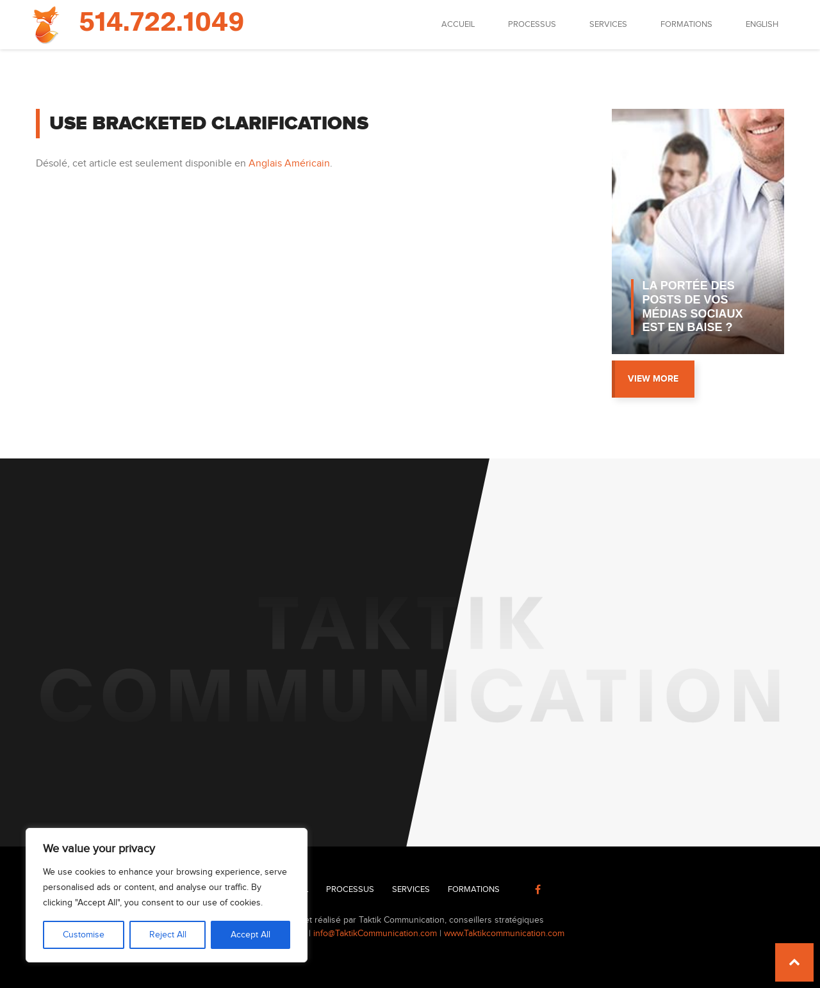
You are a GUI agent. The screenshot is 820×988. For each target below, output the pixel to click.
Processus (532, 24)
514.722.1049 (161, 23)
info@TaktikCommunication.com (375, 933)
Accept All (250, 935)
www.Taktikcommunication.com (504, 933)
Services (608, 24)
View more (653, 378)
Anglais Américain (289, 164)
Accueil (458, 24)
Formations (686, 24)
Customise (83, 935)
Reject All (167, 935)
